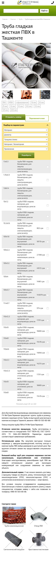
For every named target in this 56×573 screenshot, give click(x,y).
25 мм (4, 106)
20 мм (41, 102)
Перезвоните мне (37, 118)
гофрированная (22, 102)
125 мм (5, 110)
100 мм (29, 106)
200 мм (14, 110)
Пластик (13, 19)
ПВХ (4, 102)
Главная (4, 19)
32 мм (12, 106)
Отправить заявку (13, 117)
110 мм (37, 106)
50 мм (20, 106)
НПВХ (11, 102)
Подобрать (26, 155)
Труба (20, 19)
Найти (44, 10)
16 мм (33, 102)
